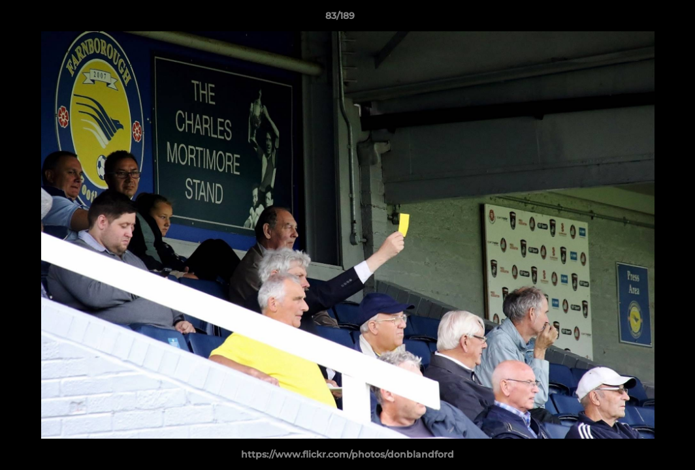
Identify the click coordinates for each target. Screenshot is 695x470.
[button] (640, 19)
